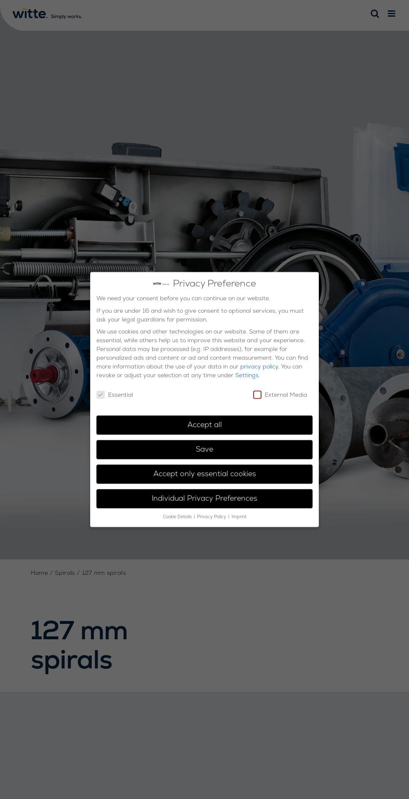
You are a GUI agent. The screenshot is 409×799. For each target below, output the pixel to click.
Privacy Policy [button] (212, 512)
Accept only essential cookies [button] (204, 469)
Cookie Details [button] (178, 512)
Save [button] (204, 445)
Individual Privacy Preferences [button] (204, 494)
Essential (114, 390)
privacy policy (259, 362)
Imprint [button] (239, 512)
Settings (247, 371)
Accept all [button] (204, 420)
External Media (280, 390)
